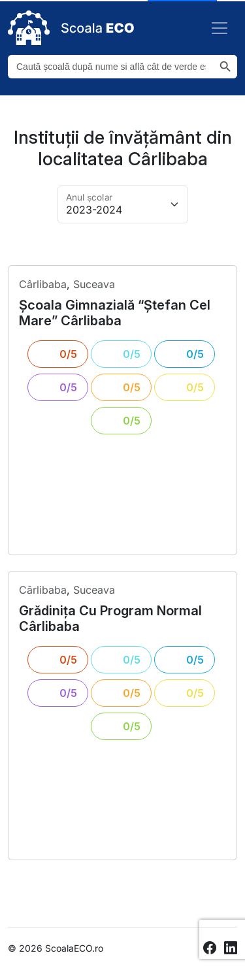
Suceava (94, 284)
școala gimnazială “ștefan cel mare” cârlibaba (114, 313)
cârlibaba (43, 284)
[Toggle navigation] (219, 28)
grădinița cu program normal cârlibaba (110, 618)
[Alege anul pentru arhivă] (122, 204)
